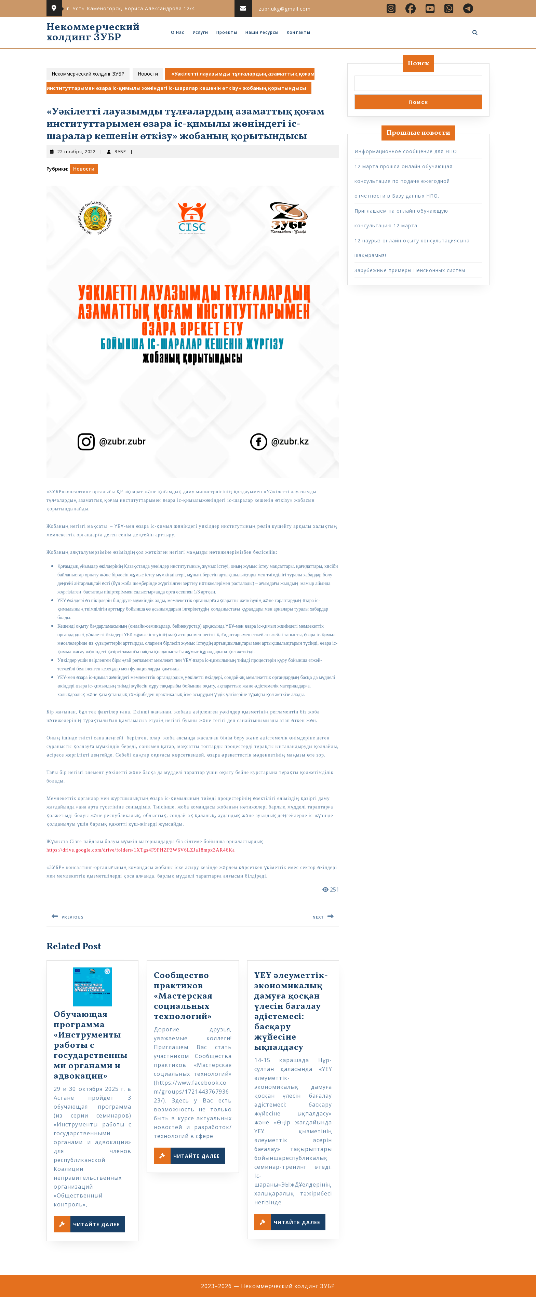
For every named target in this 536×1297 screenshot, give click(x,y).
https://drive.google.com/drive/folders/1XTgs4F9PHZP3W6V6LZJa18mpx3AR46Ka (140, 850)
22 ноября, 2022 (76, 152)
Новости (148, 73)
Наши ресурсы (262, 32)
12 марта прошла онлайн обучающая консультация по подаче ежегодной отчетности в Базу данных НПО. (403, 181)
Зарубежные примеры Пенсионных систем (409, 270)
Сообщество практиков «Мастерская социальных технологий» (183, 996)
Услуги (200, 32)
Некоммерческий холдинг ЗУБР (93, 32)
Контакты (298, 32)
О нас (177, 32)
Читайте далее (89, 1224)
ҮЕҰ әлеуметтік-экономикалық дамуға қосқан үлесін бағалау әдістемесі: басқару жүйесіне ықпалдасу (291, 1012)
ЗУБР (120, 152)
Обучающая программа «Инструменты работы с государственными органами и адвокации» (91, 1045)
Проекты (226, 32)
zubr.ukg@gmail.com (285, 8)
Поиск (418, 63)
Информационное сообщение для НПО (405, 151)
